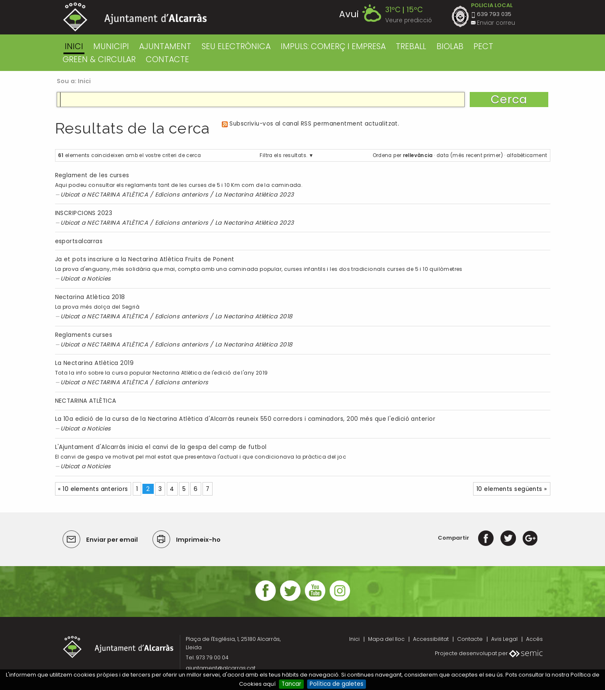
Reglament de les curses (92, 175)
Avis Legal (504, 639)
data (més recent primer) (470, 155)
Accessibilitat (431, 639)
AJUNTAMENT (165, 46)
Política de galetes (336, 684)
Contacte (470, 639)
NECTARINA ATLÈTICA (117, 195)
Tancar (291, 684)
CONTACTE (167, 59)
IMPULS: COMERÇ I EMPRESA (333, 46)
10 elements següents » (511, 489)
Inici (74, 46)
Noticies (99, 279)
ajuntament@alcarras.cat (220, 668)
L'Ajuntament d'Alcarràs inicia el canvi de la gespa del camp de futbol (161, 447)
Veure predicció (408, 20)
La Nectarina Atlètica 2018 (254, 316)
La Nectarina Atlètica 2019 (94, 363)
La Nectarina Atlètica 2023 (254, 195)
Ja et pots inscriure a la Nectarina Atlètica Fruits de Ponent (144, 259)
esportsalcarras (79, 241)
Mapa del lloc (386, 639)
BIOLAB (450, 46)
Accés (534, 639)
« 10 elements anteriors (93, 489)
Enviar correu (496, 23)
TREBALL (411, 46)
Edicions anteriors (181, 195)
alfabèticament (527, 155)
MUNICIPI (111, 46)
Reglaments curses (84, 335)
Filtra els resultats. (283, 155)
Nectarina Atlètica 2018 (90, 297)
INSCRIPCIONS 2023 (84, 213)
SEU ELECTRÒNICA (236, 46)
